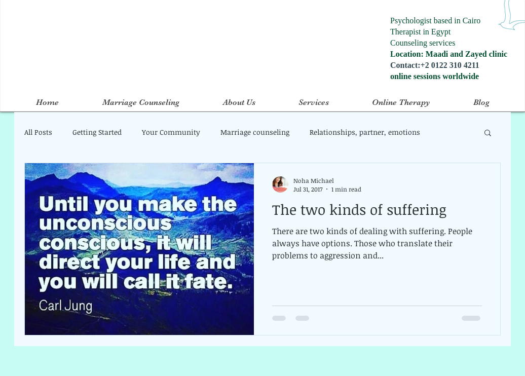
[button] (488, 133)
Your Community (171, 132)
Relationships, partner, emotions (365, 132)
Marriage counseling (254, 132)
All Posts (38, 132)
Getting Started (97, 132)
